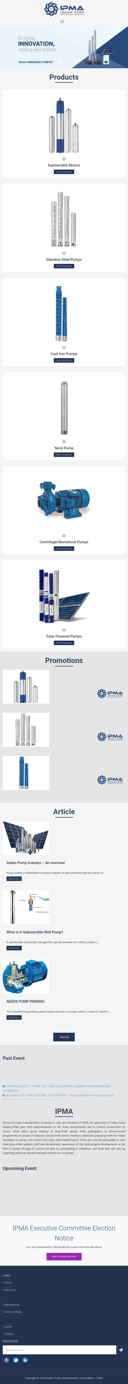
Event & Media (13, 1312)
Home (8, 1282)
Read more (14, 878)
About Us (10, 1290)
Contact (9, 1334)
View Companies (64, 171)
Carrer (8, 1326)
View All (64, 1037)
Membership (12, 1304)
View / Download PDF (64, 1256)
